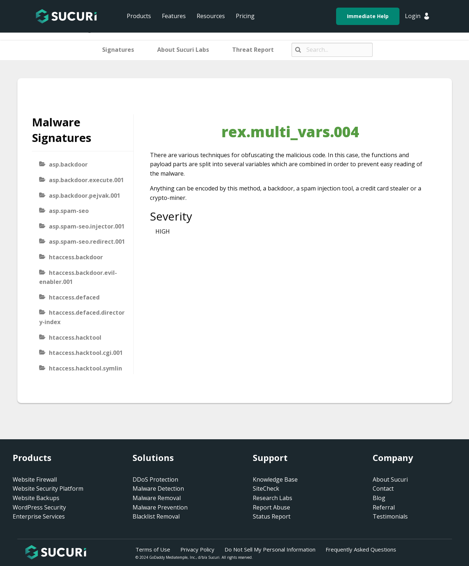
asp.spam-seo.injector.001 (87, 226)
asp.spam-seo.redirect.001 (87, 242)
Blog (379, 498)
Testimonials (390, 516)
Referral (384, 507)
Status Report (271, 516)
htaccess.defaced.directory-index (82, 317)
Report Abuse (271, 507)
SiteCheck (266, 488)
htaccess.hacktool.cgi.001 (86, 353)
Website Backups (36, 498)
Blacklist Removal (156, 516)
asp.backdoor (68, 164)
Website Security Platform (48, 488)
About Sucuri (390, 479)
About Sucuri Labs (183, 50)
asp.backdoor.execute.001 (86, 180)
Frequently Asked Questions (361, 549)
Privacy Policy (197, 549)
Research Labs (272, 498)
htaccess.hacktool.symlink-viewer (80, 373)
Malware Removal (157, 498)
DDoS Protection (155, 479)
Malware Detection (158, 488)
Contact (383, 488)
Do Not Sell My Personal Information (270, 549)
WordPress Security (39, 507)
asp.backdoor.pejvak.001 (84, 196)
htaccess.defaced (74, 297)
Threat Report (253, 50)
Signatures (118, 50)
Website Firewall (35, 479)
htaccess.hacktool (75, 337)
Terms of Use (152, 549)
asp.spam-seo (69, 211)
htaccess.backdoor (76, 257)
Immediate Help (368, 16)
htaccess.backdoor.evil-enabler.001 (78, 277)
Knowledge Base (275, 479)
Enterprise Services (39, 516)
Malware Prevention (160, 507)
